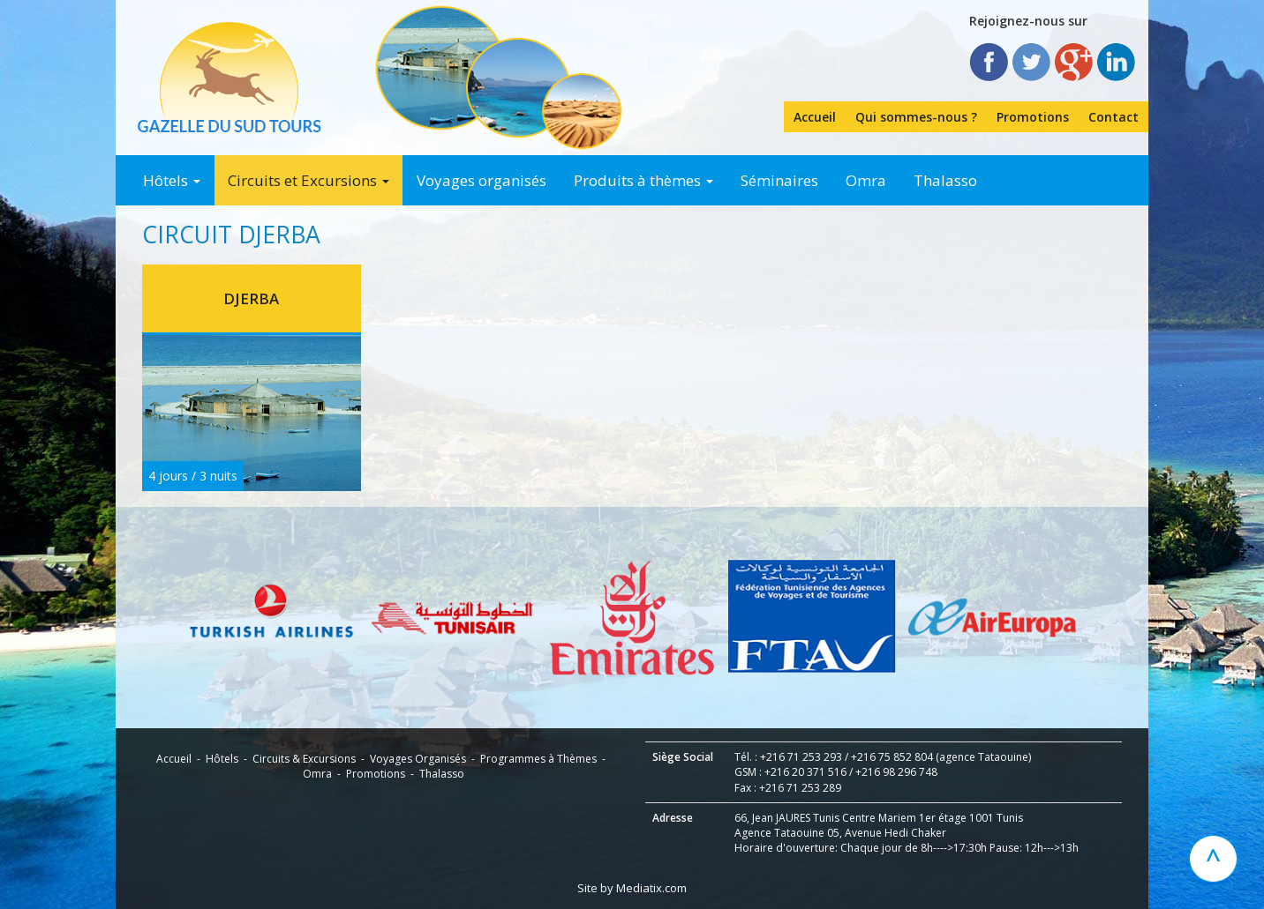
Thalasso (945, 180)
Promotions (1033, 116)
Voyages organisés (481, 180)
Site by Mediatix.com (632, 888)
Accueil (815, 116)
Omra (866, 180)
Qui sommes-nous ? (916, 116)
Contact (1113, 116)
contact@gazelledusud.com (773, 62)
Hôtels (171, 180)
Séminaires (779, 180)
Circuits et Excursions (308, 180)
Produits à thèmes (643, 180)
